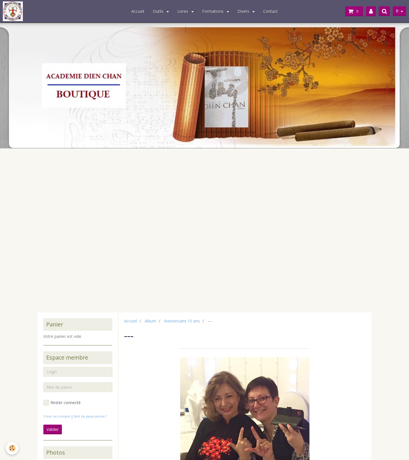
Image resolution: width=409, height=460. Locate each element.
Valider (52, 429)
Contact (270, 11)
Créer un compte (56, 416)
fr (397, 11)
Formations (213, 11)
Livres (183, 11)
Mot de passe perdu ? (90, 416)
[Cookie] (12, 448)
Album (150, 321)
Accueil (137, 11)
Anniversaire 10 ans (182, 321)
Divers (244, 11)
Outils (159, 11)
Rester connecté (62, 402)
